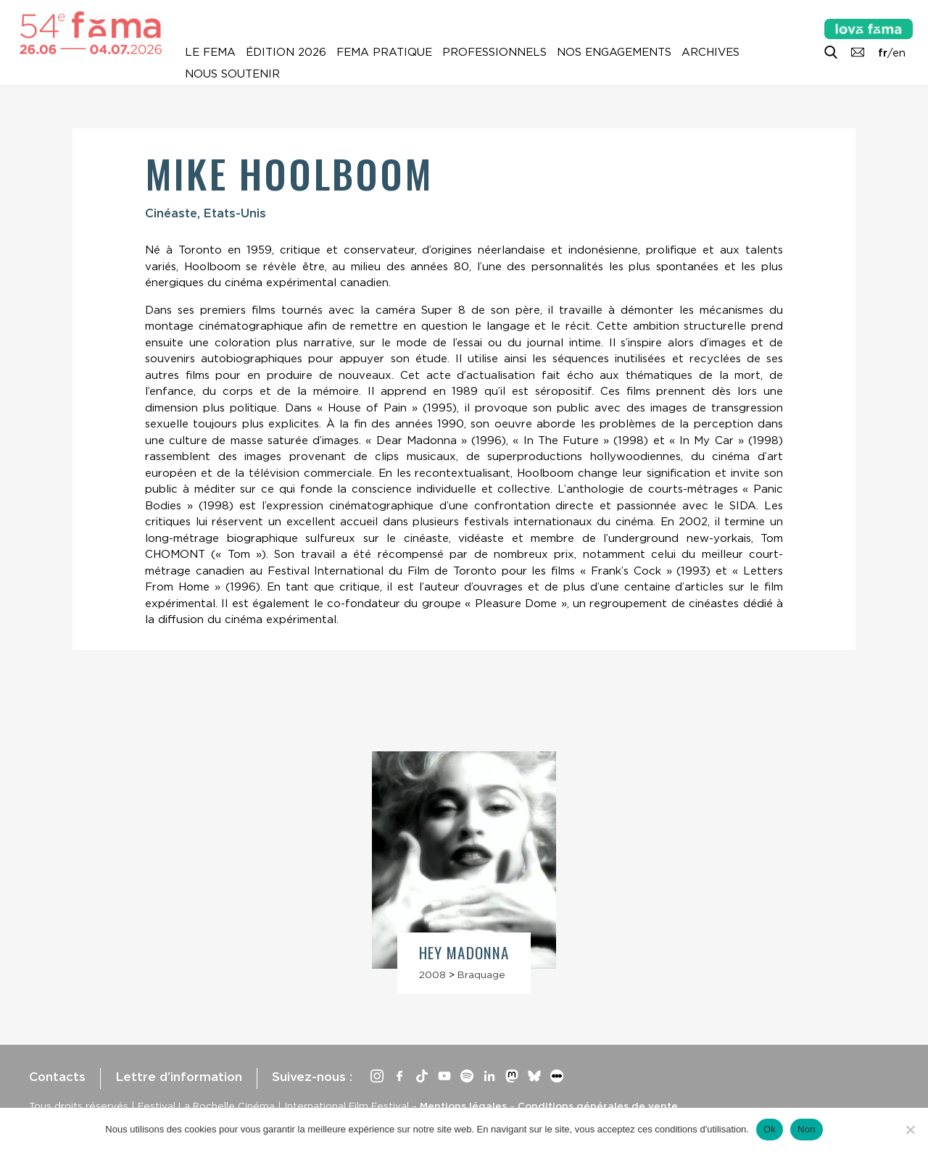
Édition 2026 (286, 52)
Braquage (481, 974)
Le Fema (210, 52)
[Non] (910, 1129)
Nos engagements (614, 52)
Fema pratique (384, 52)
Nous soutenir (232, 73)
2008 (432, 974)
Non (807, 1129)
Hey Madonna (464, 952)
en (899, 52)
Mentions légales (463, 1105)
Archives (711, 52)
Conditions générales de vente (598, 1105)
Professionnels (494, 52)
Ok (769, 1129)
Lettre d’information (178, 1076)
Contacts (57, 1076)
